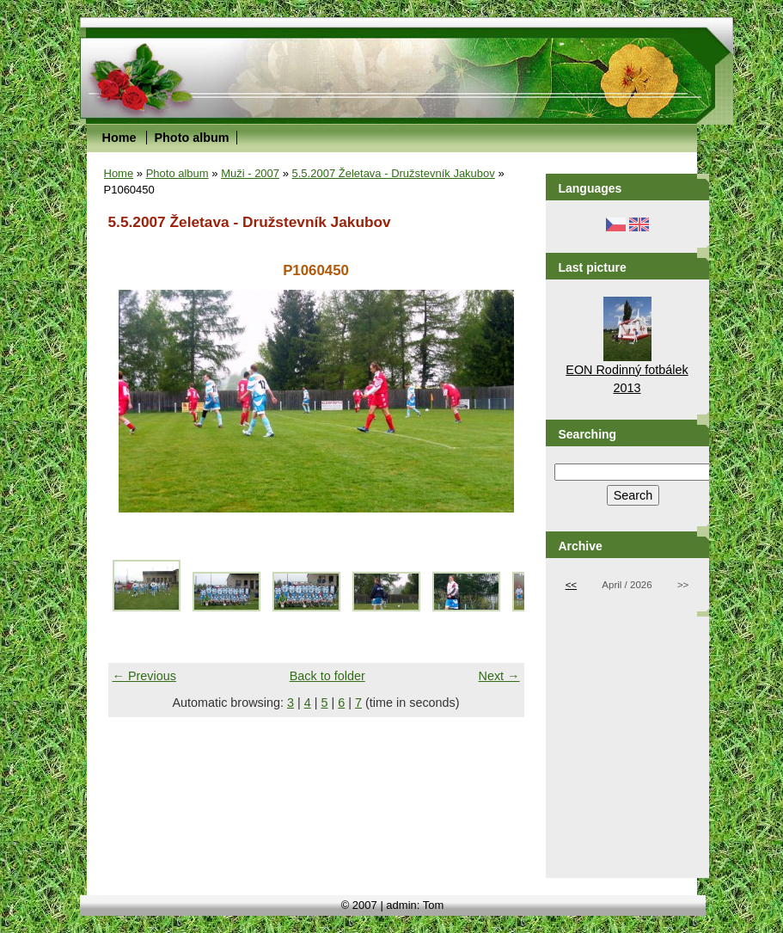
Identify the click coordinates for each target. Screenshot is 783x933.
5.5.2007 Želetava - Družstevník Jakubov (393, 173)
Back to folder (327, 676)
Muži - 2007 (250, 173)
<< (571, 585)
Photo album (191, 137)
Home (119, 137)
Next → (499, 676)
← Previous (144, 676)
